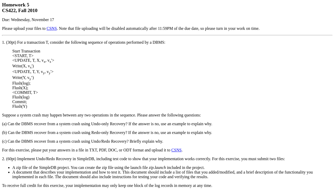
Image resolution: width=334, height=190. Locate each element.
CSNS (52, 28)
